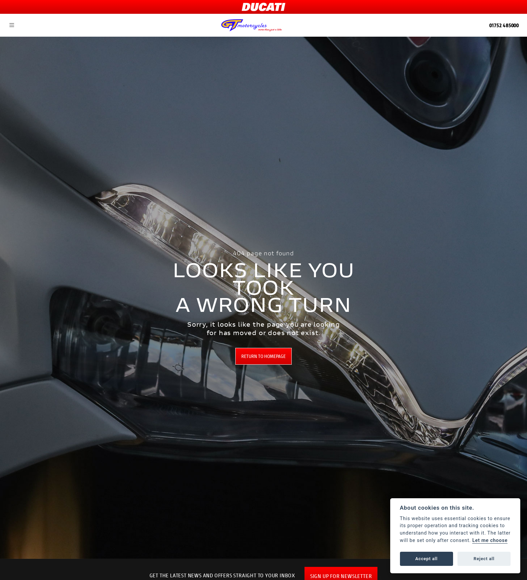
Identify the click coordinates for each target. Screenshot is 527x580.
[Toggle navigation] (11, 25)
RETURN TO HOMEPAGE (263, 356)
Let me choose (490, 540)
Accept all (426, 558)
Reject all (484, 558)
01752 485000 (504, 25)
